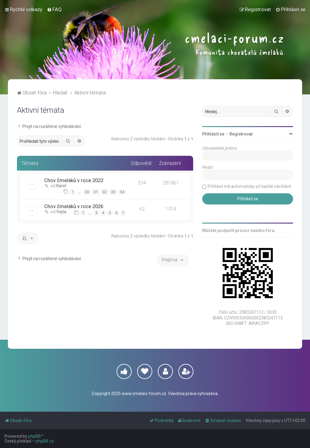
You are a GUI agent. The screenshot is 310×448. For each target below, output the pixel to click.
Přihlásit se (213, 134)
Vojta (61, 211)
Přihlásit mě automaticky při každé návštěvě (249, 186)
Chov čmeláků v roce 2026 (73, 206)
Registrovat (240, 134)
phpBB (34, 436)
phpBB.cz (45, 441)
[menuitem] (54, 9)
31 (96, 192)
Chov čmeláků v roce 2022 (73, 180)
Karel (61, 185)
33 (113, 192)
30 (87, 192)
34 (122, 192)
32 (104, 192)
